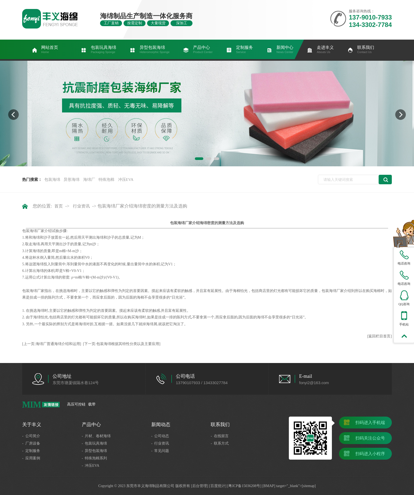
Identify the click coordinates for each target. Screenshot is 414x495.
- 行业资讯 (160, 443)
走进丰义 (325, 49)
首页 (58, 206)
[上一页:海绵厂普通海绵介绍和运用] (51, 344)
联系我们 (365, 49)
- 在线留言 (220, 436)
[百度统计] (217, 486)
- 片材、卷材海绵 (96, 436)
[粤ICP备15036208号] (244, 486)
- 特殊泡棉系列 (94, 458)
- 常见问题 (160, 451)
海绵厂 (89, 179)
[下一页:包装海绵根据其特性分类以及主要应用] (121, 344)
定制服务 (244, 49)
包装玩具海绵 (103, 49)
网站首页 (49, 49)
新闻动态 (160, 424)
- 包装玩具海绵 (94, 443)
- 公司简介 (31, 436)
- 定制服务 (31, 451)
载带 (92, 404)
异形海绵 (71, 179)
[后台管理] (199, 486)
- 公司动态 (160, 436)
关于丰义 (31, 424)
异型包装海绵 (155, 49)
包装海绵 (52, 179)
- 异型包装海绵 (94, 451)
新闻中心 (284, 49)
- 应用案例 (31, 458)
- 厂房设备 (31, 443)
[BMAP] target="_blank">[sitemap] (289, 486)
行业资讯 (81, 206)
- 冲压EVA (91, 466)
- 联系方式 (220, 443)
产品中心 (203, 49)
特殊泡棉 (106, 179)
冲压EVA (126, 179)
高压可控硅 (76, 404)
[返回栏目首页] (379, 336)
